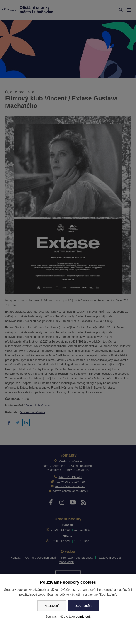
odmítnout (83, 616)
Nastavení (51, 606)
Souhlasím (83, 606)
